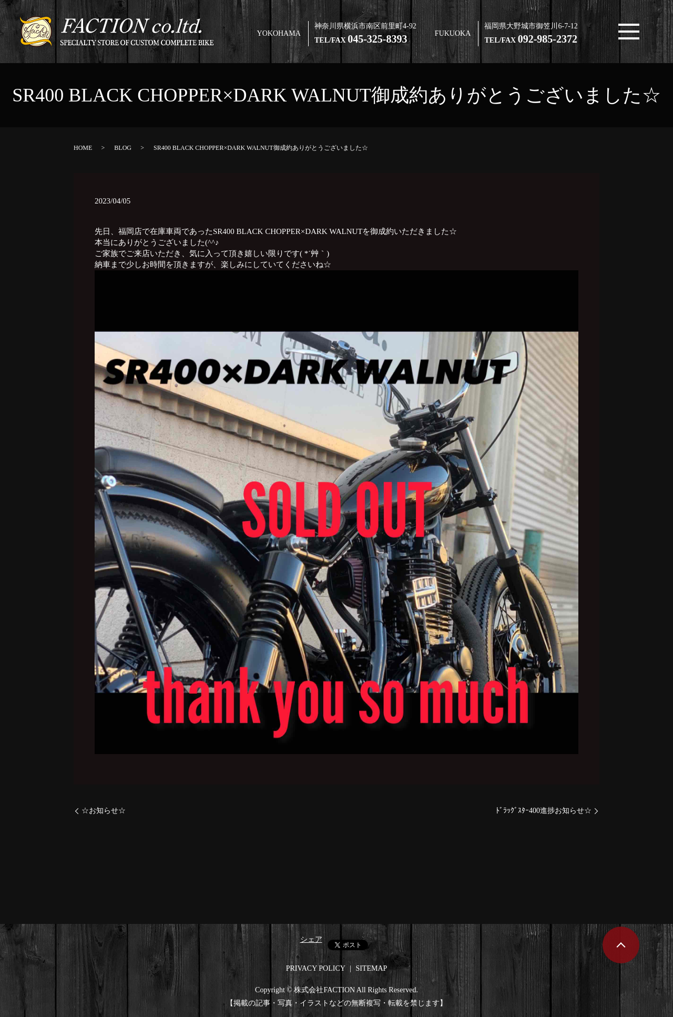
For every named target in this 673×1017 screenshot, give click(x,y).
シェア (311, 939)
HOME (83, 147)
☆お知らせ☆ (103, 811)
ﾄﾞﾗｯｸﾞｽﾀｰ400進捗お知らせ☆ (544, 811)
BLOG (122, 147)
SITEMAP (371, 968)
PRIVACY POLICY (315, 968)
